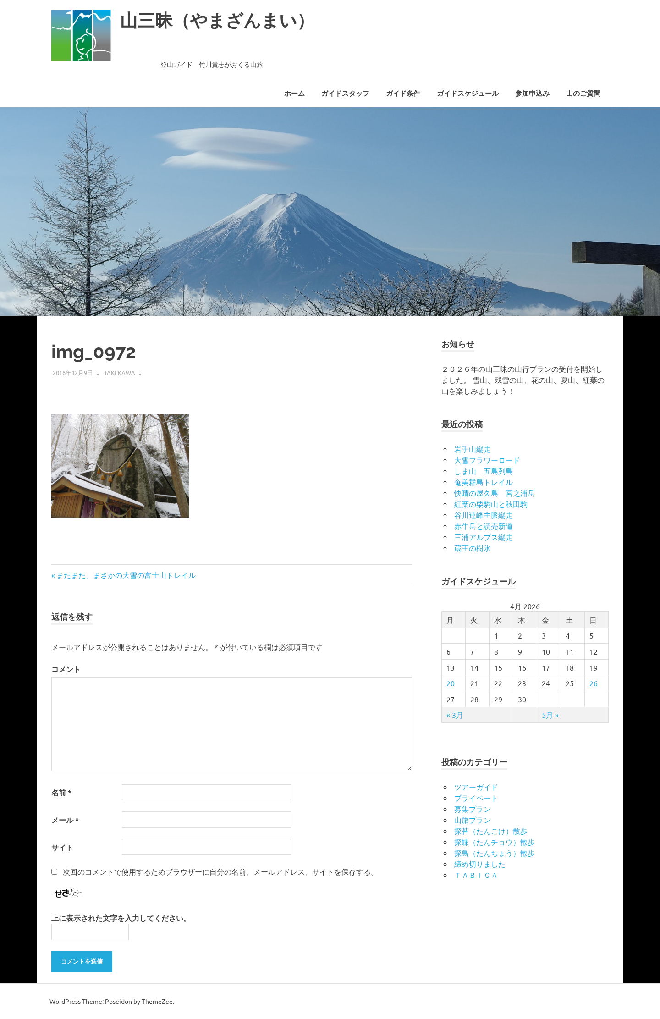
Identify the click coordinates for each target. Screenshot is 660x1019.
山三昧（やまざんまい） (217, 20)
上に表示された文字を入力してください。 (121, 918)
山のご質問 (583, 93)
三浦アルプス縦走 (483, 536)
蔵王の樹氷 (472, 547)
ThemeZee (157, 1001)
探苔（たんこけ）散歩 (491, 830)
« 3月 (454, 714)
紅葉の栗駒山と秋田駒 (491, 503)
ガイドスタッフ (345, 93)
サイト (62, 847)
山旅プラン (472, 819)
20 (450, 683)
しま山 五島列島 (483, 470)
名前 (61, 792)
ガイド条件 (403, 93)
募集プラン (472, 808)
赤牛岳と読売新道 (483, 525)
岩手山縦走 (472, 448)
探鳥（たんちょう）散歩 (494, 852)
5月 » (550, 714)
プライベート (476, 797)
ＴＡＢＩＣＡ (476, 874)
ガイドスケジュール (468, 93)
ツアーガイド (476, 786)
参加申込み (532, 93)
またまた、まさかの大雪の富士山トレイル (126, 574)
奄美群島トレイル (483, 481)
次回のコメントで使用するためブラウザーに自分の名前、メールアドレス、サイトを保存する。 (220, 871)
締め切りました (480, 863)
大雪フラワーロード (487, 459)
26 (593, 683)
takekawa (119, 372)
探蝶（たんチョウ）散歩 (494, 841)
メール (65, 820)
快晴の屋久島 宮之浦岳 (494, 492)
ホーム (294, 93)
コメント (66, 669)
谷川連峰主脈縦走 (483, 514)
